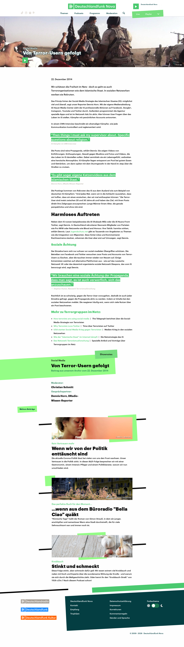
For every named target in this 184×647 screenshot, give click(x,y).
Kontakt (74, 605)
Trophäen (74, 613)
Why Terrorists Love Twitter (67, 326)
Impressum (115, 605)
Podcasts (78, 13)
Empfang (74, 609)
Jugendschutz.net (79, 231)
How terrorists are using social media (71, 318)
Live (138, 14)
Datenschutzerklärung (120, 601)
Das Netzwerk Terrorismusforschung (71, 340)
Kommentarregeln (118, 613)
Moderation (111, 13)
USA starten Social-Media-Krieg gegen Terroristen (77, 329)
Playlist (148, 14)
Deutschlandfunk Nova (81, 601)
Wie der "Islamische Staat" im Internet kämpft (76, 337)
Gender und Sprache (120, 618)
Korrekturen (115, 609)
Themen (64, 13)
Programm (95, 13)
